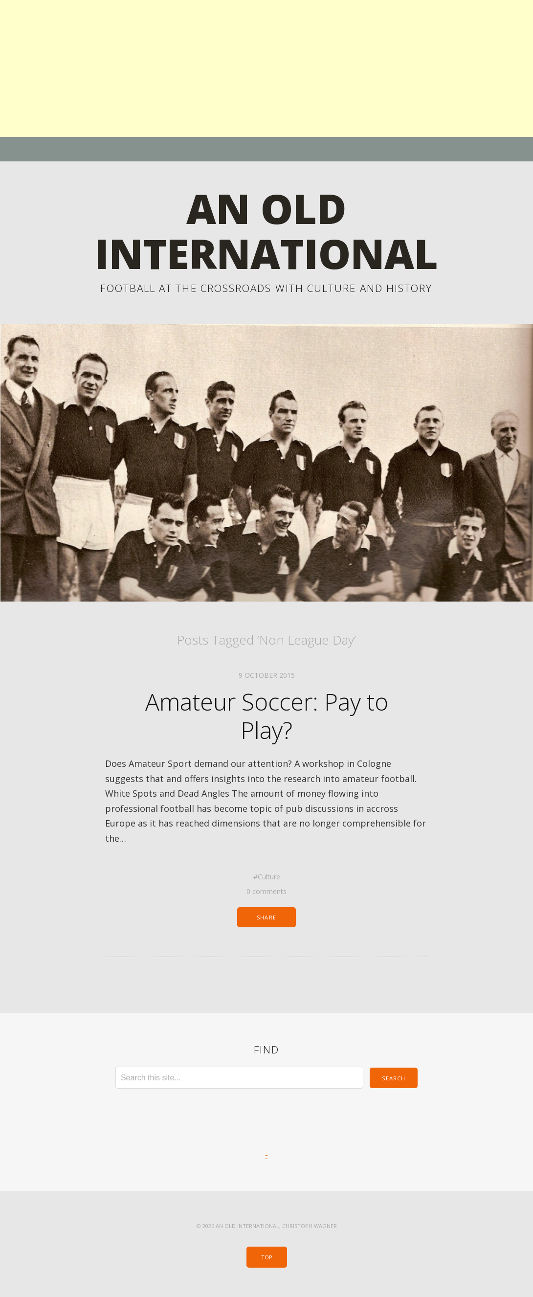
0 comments (266, 891)
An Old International (266, 230)
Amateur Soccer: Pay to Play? (266, 716)
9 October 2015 (267, 675)
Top (266, 1257)
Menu (267, 149)
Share (266, 917)
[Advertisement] (266, 68)
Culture (269, 876)
